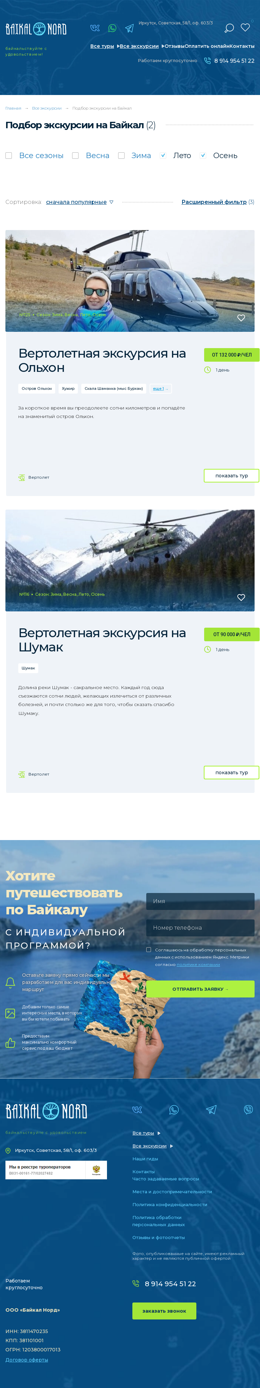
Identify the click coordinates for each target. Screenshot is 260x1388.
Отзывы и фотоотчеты (158, 1237)
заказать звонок (164, 1311)
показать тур (231, 476)
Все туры (102, 46)
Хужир (68, 388)
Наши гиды (145, 1158)
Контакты (242, 46)
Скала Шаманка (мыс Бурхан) (114, 388)
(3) (218, 202)
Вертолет (38, 477)
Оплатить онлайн (207, 46)
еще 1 (158, 388)
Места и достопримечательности (172, 1191)
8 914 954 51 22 (234, 61)
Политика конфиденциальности (169, 1204)
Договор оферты (26, 1360)
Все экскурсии (139, 46)
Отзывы (175, 46)
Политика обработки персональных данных (158, 1221)
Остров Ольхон (37, 388)
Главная (13, 108)
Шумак (28, 668)
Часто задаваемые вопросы (165, 1178)
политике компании (198, 964)
